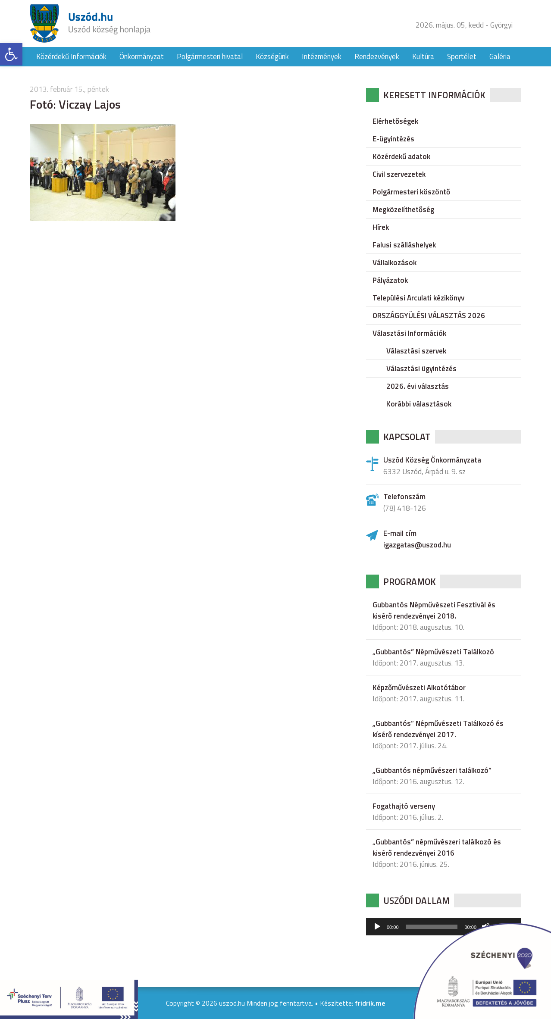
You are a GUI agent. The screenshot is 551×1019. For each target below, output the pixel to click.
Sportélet (461, 56)
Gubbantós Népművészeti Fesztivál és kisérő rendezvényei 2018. (434, 610)
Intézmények (321, 56)
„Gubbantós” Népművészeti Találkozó (433, 651)
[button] (11, 54)
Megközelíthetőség (403, 209)
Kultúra (423, 56)
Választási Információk (409, 333)
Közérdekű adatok (401, 156)
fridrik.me (370, 1003)
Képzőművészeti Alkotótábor (419, 687)
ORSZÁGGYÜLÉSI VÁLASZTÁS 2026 (429, 315)
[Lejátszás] (377, 926)
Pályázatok (390, 280)
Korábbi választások (418, 403)
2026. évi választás (417, 386)
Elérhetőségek (395, 121)
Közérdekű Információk (71, 56)
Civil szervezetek (399, 174)
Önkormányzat (141, 56)
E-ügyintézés (393, 138)
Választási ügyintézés (421, 368)
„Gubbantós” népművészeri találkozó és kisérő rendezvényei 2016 (437, 847)
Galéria (499, 56)
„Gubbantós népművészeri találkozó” (432, 770)
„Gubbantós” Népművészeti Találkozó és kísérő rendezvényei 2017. (438, 729)
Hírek (381, 227)
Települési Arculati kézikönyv (418, 297)
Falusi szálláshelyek (404, 244)
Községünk (272, 56)
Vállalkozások (394, 262)
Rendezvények (376, 56)
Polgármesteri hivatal (210, 56)
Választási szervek (416, 350)
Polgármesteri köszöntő (411, 191)
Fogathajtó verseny (404, 806)
